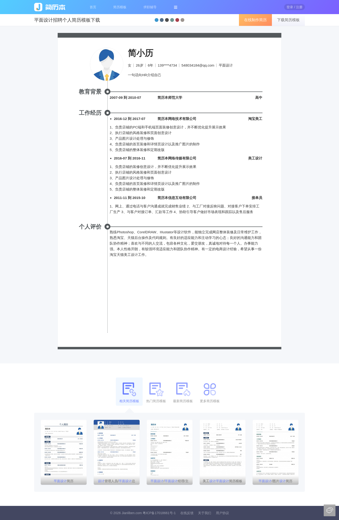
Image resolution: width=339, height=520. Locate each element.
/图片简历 (275, 481)
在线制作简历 (255, 20)
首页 (93, 7)
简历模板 (119, 7)
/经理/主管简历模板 (169, 482)
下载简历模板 (288, 20)
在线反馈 (187, 513)
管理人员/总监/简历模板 (116, 482)
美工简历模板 (222, 481)
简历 (63, 481)
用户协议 (222, 513)
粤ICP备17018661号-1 (159, 513)
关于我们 (204, 513)
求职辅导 (150, 7)
